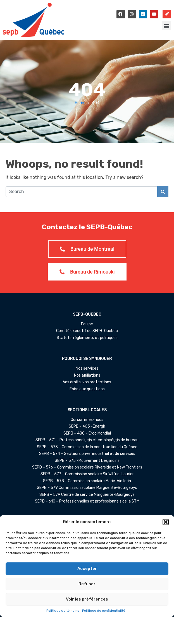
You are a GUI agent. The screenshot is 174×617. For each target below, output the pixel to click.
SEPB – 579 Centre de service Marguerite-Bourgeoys (87, 494)
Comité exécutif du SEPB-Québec (87, 331)
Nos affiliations (87, 375)
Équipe (87, 324)
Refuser (87, 583)
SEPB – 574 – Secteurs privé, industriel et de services (87, 454)
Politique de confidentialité (103, 611)
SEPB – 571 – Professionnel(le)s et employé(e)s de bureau (87, 440)
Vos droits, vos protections (87, 382)
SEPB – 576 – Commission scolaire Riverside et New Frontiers (87, 467)
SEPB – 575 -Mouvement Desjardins (87, 461)
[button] (165, 522)
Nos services (87, 368)
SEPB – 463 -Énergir (87, 426)
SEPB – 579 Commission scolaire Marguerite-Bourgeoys (87, 488)
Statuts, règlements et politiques (87, 338)
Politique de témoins (62, 611)
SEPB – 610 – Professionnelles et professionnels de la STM (87, 501)
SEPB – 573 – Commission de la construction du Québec (87, 447)
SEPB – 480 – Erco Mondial (87, 433)
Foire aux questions (87, 389)
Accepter (87, 568)
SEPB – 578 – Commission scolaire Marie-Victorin (87, 481)
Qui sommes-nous (87, 420)
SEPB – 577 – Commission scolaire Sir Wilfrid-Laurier (87, 474)
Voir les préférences (87, 599)
